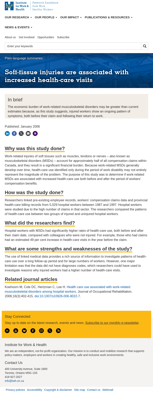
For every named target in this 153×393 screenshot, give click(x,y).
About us (10, 37)
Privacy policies (15, 389)
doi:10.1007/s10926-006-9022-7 (57, 296)
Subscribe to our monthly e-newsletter (112, 323)
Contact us (93, 389)
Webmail (107, 389)
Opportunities (45, 37)
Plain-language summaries (23, 58)
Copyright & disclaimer (58, 389)
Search (144, 46)
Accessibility (34, 389)
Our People (46, 17)
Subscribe (63, 37)
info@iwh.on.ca (14, 380)
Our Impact (71, 17)
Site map (79, 389)
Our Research (18, 17)
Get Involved (26, 37)
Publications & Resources (108, 17)
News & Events (18, 27)
